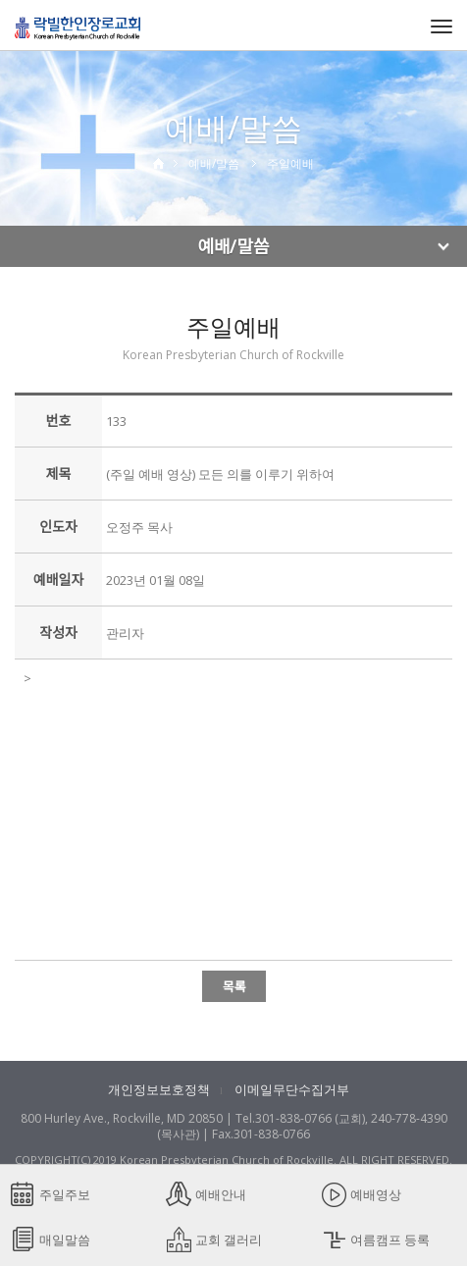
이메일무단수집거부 (291, 1089)
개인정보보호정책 (159, 1089)
